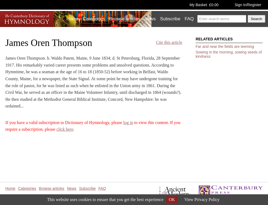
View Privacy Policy (201, 199)
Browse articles (124, 18)
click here (65, 129)
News (150, 18)
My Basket (203, 5)
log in (128, 122)
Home (72, 18)
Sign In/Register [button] (247, 5)
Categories (94, 18)
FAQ (189, 18)
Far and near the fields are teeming (225, 46)
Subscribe (170, 18)
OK (172, 199)
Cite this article (169, 42)
